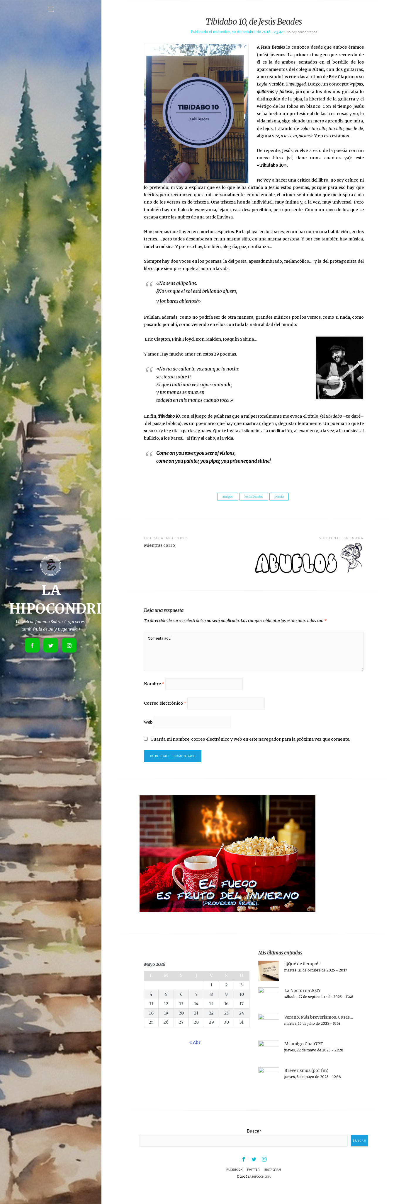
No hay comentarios (301, 32)
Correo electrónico (165, 713)
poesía (282, 497)
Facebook (230, 1186)
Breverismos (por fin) (306, 1084)
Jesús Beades (253, 497)
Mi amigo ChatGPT (303, 1058)
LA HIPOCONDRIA (259, 1193)
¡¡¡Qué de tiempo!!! (302, 978)
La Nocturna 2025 (302, 1004)
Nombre (154, 692)
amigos (224, 497)
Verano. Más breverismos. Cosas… (318, 1031)
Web (148, 734)
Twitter (252, 1186)
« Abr (195, 1056)
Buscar (254, 1145)
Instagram (275, 1186)
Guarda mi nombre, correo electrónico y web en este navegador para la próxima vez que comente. (250, 751)
